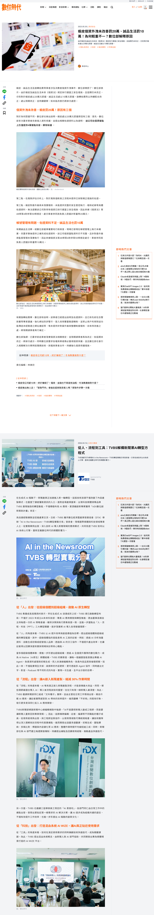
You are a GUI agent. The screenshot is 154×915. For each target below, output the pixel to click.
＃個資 (92, 47)
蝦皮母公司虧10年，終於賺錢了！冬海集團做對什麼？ (58, 355)
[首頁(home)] (11, 7)
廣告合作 (141, 1)
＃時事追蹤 (111, 47)
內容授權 (150, 1)
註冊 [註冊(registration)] (140, 7)
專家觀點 (75, 7)
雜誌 (106, 7)
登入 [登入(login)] (134, 7)
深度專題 (53, 7)
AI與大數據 (93, 443)
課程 (99, 7)
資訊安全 (92, 27)
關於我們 (132, 1)
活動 (92, 7)
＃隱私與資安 (83, 47)
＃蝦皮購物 (101, 47)
